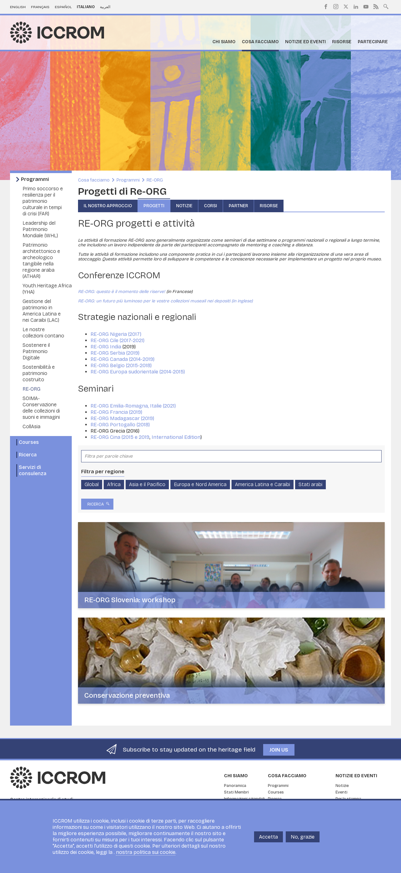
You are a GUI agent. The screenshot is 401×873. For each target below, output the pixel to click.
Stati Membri (236, 792)
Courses (29, 442)
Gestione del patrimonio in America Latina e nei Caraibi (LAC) (42, 310)
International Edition (176, 437)
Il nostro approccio (108, 205)
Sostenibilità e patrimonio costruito (39, 373)
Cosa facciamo (260, 41)
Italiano (86, 7)
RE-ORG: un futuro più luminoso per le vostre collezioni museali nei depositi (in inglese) (165, 301)
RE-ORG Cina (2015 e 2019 (120, 437)
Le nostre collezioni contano (43, 332)
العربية (105, 7)
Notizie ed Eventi (305, 41)
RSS (375, 6)
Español (63, 7)
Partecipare (373, 41)
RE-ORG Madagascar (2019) (122, 418)
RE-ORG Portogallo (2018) (120, 425)
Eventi (341, 792)
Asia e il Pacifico (147, 484)
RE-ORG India (106, 347)
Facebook (325, 6)
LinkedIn (355, 6)
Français (40, 7)
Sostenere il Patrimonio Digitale (36, 351)
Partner (238, 205)
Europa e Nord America (200, 484)
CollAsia (31, 426)
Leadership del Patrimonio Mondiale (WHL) (40, 229)
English (18, 7)
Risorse (342, 41)
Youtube (365, 6)
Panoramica (235, 785)
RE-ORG (31, 389)
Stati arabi (310, 484)
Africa (114, 484)
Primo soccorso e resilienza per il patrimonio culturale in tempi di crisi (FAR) (43, 201)
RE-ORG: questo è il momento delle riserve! (121, 291)
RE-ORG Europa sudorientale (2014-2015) (138, 372)
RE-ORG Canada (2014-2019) (123, 359)
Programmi (35, 179)
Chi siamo (224, 41)
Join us (278, 750)
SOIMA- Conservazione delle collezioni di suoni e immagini (41, 407)
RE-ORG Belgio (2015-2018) (122, 365)
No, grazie (303, 837)
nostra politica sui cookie (145, 852)
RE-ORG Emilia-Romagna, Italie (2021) (134, 406)
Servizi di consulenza (32, 470)
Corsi (210, 205)
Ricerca (28, 455)
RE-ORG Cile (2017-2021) (118, 340)
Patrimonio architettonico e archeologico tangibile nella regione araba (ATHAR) (41, 260)
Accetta (268, 837)
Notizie (184, 205)
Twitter (345, 6)
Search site (385, 5)
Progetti (153, 205)
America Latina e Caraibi (262, 484)
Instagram (335, 6)
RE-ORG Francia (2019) (116, 412)
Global (92, 484)
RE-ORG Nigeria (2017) (117, 334)
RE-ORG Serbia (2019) (116, 353)
